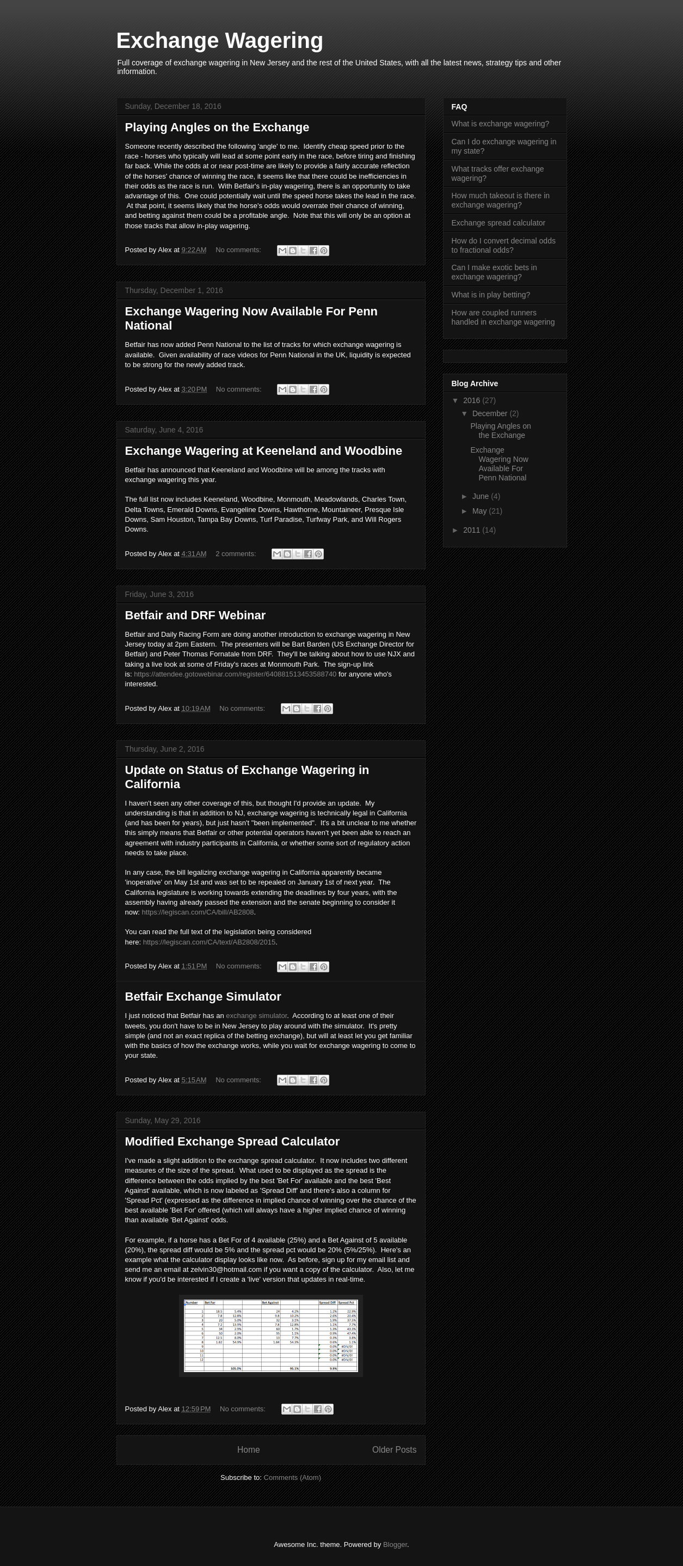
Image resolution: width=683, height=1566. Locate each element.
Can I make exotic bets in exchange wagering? (494, 272)
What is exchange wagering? (501, 123)
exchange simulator (256, 1015)
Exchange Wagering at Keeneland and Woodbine (264, 451)
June (481, 496)
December (490, 413)
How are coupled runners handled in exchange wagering (503, 317)
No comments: (239, 250)
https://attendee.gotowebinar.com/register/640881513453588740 (235, 674)
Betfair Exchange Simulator (203, 996)
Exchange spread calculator (499, 222)
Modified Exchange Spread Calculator (232, 1141)
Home (248, 1449)
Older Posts (394, 1449)
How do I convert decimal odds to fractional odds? (504, 245)
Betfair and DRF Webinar (195, 615)
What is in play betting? (491, 294)
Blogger (395, 1544)
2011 (472, 530)
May (480, 511)
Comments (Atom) (292, 1477)
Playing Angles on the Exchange (217, 127)
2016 (472, 400)
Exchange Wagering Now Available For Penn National (499, 464)
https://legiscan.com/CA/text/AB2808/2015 (209, 942)
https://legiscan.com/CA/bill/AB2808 (198, 912)
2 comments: (237, 554)
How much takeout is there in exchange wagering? (501, 200)
